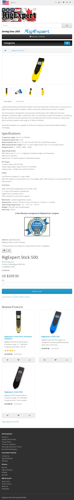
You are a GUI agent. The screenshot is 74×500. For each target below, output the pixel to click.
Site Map (5, 461)
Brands (4, 467)
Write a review (25, 297)
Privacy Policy (6, 442)
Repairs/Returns (7, 458)
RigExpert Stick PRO (13, 392)
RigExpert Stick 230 (50, 336)
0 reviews (15, 297)
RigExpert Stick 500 (17, 51)
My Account (6, 481)
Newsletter (5, 489)
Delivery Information (9, 439)
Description (8, 101)
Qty (3, 280)
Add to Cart (37, 291)
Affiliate (4, 472)
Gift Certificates (7, 470)
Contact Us (5, 456)
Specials (4, 475)
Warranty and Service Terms (11, 447)
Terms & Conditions (9, 444)
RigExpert (10, 262)
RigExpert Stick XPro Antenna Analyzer (18, 337)
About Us (5, 437)
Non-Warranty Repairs (9, 449)
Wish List (5, 486)
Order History (7, 484)
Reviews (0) (20, 101)
